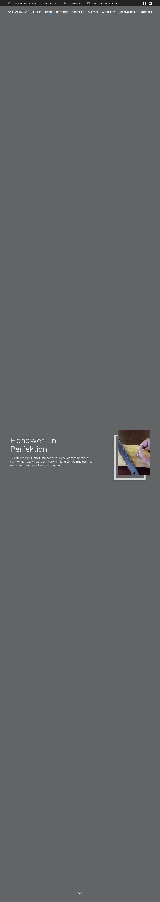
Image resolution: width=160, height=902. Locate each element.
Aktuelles (109, 11)
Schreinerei (24, 12)
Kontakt (146, 11)
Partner (93, 11)
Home (48, 11)
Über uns (62, 11)
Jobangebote (128, 11)
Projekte (78, 11)
